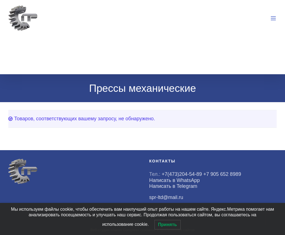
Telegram (192, 58)
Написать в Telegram (173, 186)
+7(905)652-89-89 (245, 44)
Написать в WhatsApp (174, 180)
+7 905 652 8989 (223, 174)
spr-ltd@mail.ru (218, 65)
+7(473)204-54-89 (202, 44)
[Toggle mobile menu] (274, 18)
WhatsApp (194, 51)
